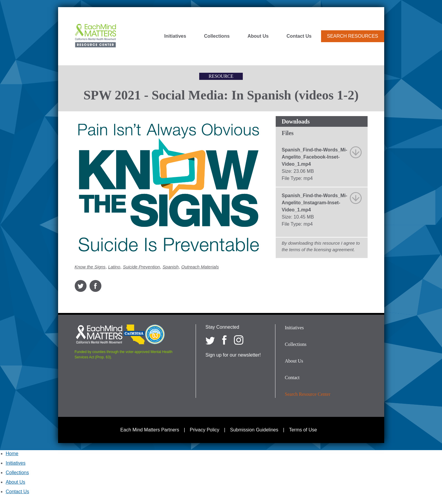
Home (12, 453)
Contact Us (299, 36)
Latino (114, 266)
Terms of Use (303, 429)
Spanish (170, 266)
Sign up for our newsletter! (233, 354)
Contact (292, 377)
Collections (216, 36)
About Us (258, 36)
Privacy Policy (204, 429)
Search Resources (352, 36)
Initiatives (175, 36)
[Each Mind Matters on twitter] (210, 340)
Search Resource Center (308, 394)
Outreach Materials (200, 266)
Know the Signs (90, 266)
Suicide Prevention (141, 266)
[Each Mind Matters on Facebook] (224, 340)
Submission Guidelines (254, 429)
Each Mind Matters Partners (149, 429)
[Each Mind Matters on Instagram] (238, 340)
